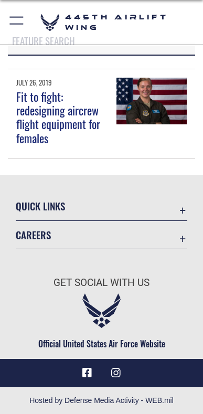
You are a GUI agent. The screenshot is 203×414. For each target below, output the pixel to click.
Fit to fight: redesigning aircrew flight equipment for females (58, 117)
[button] (17, 22)
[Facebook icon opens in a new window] (87, 373)
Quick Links (40, 206)
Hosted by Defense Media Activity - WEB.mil (101, 400)
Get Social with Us (101, 283)
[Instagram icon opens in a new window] (116, 373)
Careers (33, 234)
